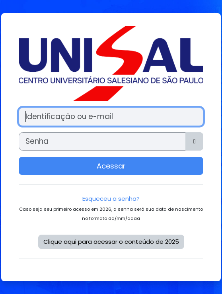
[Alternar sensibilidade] (194, 141)
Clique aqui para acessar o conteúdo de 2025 (111, 241)
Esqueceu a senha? (111, 198)
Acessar (111, 166)
